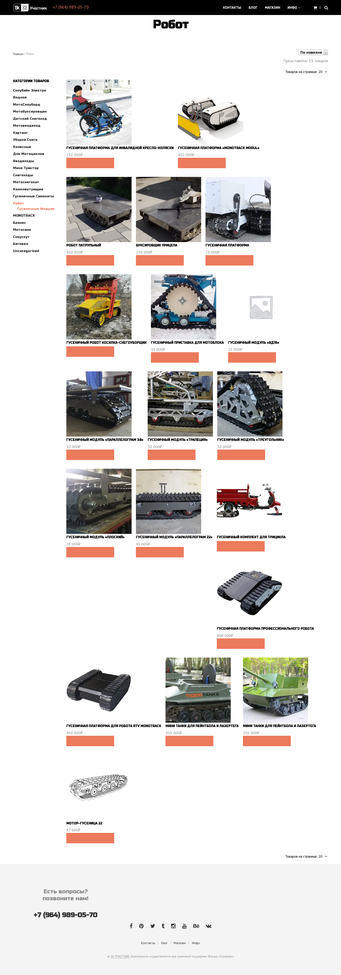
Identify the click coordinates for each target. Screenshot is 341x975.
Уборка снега (25, 140)
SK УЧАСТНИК (120, 956)
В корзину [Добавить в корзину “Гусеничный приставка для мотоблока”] (175, 357)
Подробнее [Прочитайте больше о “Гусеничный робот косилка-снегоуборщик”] (90, 351)
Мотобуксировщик (30, 111)
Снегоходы (23, 175)
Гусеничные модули (35, 209)
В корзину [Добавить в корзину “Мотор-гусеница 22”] (90, 838)
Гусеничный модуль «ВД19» (253, 343)
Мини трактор (26, 168)
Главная (18, 54)
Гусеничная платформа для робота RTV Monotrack (113, 726)
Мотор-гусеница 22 (84, 823)
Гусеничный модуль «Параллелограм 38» (104, 440)
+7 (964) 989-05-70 (71, 7)
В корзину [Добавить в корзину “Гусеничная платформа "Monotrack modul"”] (202, 163)
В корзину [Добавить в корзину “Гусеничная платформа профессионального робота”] (241, 643)
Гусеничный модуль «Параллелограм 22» (174, 537)
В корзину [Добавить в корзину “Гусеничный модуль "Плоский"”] (90, 552)
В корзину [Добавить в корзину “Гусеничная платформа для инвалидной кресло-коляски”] (90, 163)
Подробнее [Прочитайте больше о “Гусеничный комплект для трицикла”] (240, 546)
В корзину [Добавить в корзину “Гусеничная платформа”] (229, 260)
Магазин (272, 8)
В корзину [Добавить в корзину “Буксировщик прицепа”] (160, 260)
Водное (20, 97)
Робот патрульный (83, 245)
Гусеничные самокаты (33, 196)
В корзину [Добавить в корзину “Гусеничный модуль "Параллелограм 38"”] (90, 455)
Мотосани (22, 230)
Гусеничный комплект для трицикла (251, 537)
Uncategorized (26, 251)
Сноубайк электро (29, 90)
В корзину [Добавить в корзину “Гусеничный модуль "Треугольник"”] (241, 455)
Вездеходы (23, 161)
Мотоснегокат (26, 182)
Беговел (20, 244)
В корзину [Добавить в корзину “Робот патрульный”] (90, 260)
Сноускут (21, 237)
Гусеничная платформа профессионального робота (265, 629)
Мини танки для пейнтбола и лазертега (202, 726)
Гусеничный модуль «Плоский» (95, 537)
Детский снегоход (30, 119)
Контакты (232, 8)
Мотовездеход (26, 126)
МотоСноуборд (26, 104)
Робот (18, 203)
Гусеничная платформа (227, 245)
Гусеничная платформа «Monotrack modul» (218, 148)
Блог (253, 8)
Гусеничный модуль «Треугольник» (250, 440)
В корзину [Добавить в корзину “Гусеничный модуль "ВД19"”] (252, 357)
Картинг (20, 133)
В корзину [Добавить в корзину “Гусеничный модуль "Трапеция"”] (171, 455)
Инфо (292, 8)
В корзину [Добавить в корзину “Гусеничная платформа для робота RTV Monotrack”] (90, 741)
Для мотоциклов (28, 154)
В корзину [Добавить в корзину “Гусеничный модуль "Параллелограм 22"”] (160, 552)
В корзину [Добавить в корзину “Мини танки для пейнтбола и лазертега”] (189, 741)
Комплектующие (28, 189)
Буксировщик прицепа (156, 245)
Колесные (22, 147)
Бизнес (19, 223)
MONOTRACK (24, 216)
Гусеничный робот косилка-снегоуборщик (106, 343)
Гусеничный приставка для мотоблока (187, 343)
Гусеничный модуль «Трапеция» (178, 440)
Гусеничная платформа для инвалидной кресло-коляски (120, 148)
